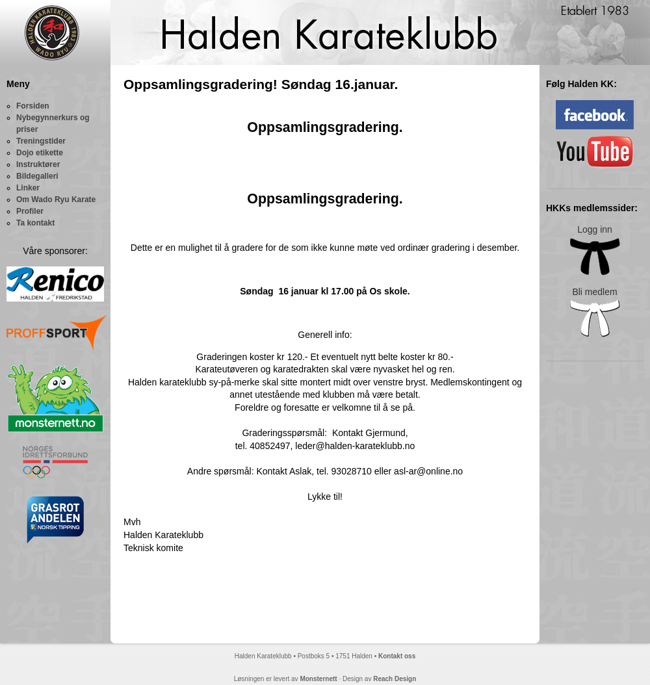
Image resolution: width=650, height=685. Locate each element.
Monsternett (318, 678)
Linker (28, 187)
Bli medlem (595, 312)
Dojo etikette (39, 152)
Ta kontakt (35, 222)
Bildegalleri (37, 176)
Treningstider (41, 141)
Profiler (30, 211)
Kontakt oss (396, 656)
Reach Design (394, 678)
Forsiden (32, 105)
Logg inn (595, 250)
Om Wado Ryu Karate (56, 199)
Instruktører (38, 164)
